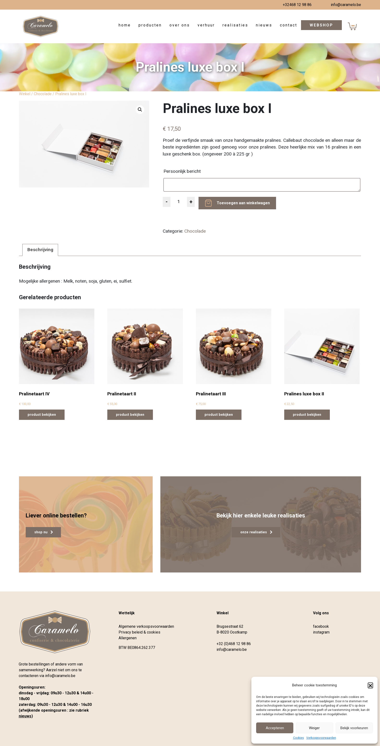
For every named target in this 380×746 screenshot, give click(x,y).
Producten (150, 25)
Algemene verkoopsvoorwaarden (146, 626)
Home (125, 25)
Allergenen (128, 638)
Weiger (314, 728)
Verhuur (206, 25)
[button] (370, 685)
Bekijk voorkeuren (354, 728)
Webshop (321, 25)
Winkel (24, 94)
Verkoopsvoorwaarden (321, 738)
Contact (288, 25)
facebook (321, 626)
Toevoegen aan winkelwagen (243, 203)
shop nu (43, 532)
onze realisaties (256, 532)
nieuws (25, 716)
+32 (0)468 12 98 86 (234, 643)
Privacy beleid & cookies (139, 632)
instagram (321, 632)
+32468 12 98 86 (297, 4)
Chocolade (43, 94)
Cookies (298, 738)
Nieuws (264, 25)
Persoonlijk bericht (182, 171)
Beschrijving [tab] (40, 249)
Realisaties (235, 25)
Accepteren (275, 728)
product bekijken (42, 415)
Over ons (179, 25)
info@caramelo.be (346, 4)
